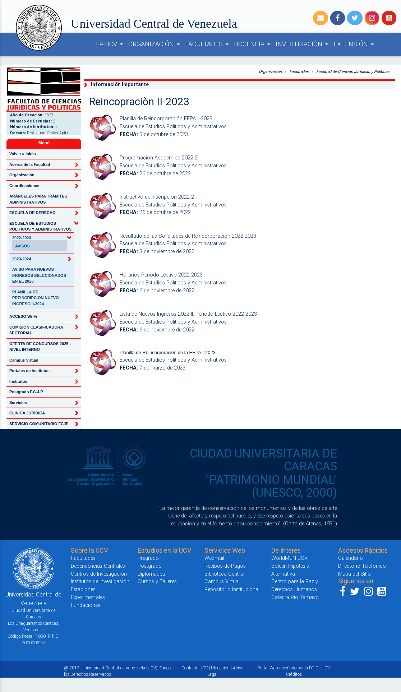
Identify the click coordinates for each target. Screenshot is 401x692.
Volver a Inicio (22, 154)
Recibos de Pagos (225, 565)
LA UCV (110, 44)
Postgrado (150, 565)
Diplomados (151, 573)
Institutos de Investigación (100, 581)
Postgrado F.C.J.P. (26, 392)
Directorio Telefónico (362, 565)
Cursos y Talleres (157, 581)
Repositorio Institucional (231, 589)
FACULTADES (208, 44)
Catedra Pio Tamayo (295, 597)
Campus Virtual (23, 360)
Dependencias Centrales (98, 565)
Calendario (350, 557)
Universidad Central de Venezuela (154, 23)
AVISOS (22, 246)
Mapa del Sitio (354, 573)
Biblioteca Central (224, 573)
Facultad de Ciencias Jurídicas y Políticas (353, 71)
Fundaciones (85, 605)
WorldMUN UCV (289, 557)
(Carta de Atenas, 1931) (310, 523)
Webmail (214, 557)
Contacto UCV (194, 667)
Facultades (299, 71)
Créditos (294, 674)
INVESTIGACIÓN (303, 44)
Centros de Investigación (99, 573)
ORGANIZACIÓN (155, 44)
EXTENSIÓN (354, 44)
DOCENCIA (253, 44)
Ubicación (220, 667)
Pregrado (148, 557)
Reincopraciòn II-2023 (139, 101)
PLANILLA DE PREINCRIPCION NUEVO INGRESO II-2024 (35, 298)
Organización (270, 71)
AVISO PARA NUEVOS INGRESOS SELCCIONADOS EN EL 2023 (39, 275)
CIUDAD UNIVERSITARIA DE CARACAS (263, 460)
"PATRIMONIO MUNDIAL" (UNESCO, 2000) (271, 486)
